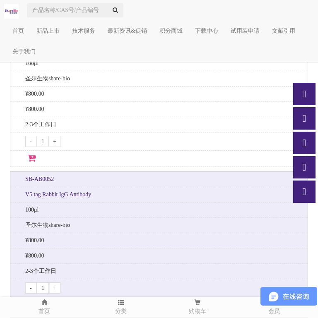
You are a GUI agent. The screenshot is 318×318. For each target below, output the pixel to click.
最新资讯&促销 (127, 31)
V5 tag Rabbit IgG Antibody (58, 194)
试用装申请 (245, 31)
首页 (18, 31)
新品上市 (48, 31)
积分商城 (171, 31)
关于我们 (24, 51)
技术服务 (83, 31)
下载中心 (206, 31)
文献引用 (283, 31)
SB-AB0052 (39, 179)
